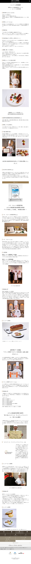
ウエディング (25, 535)
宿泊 (11, 532)
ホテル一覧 (2, 547)
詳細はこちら (15, 182)
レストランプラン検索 (23, 537)
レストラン (19, 532)
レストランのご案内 (7, 537)
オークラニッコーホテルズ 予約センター (21, 547)
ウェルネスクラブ (15, 535)
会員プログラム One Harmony (9, 547)
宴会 (5, 535)
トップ (4, 532)
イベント (27, 532)
